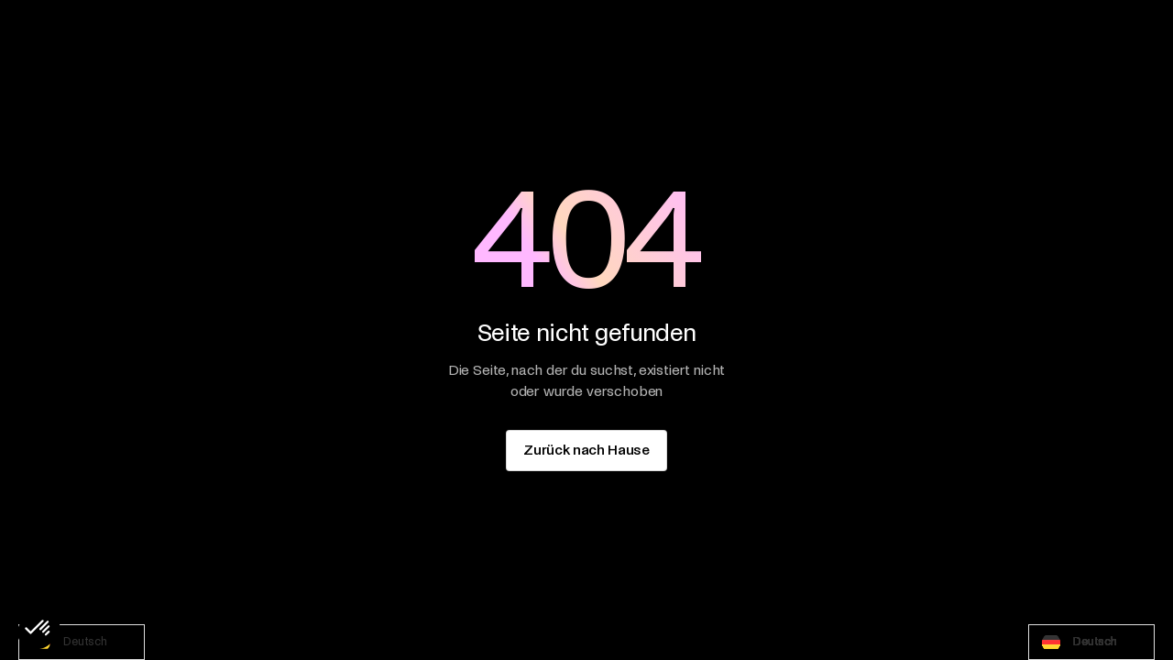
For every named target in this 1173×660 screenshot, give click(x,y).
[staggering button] (586, 450)
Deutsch (67, 642)
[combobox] (81, 642)
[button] (38, 629)
